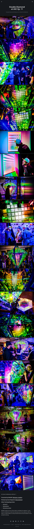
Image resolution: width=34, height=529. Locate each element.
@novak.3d (5, 504)
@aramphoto (19, 499)
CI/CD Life (17, 526)
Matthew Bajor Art (18, 524)
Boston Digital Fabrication (26, 524)
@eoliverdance (6, 506)
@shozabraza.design (7, 508)
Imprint (12, 524)
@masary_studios (17, 497)
